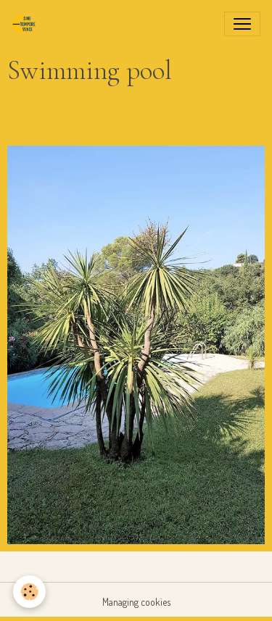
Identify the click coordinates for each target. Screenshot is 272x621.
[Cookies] (29, 591)
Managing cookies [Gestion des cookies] (136, 602)
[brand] (27, 24)
